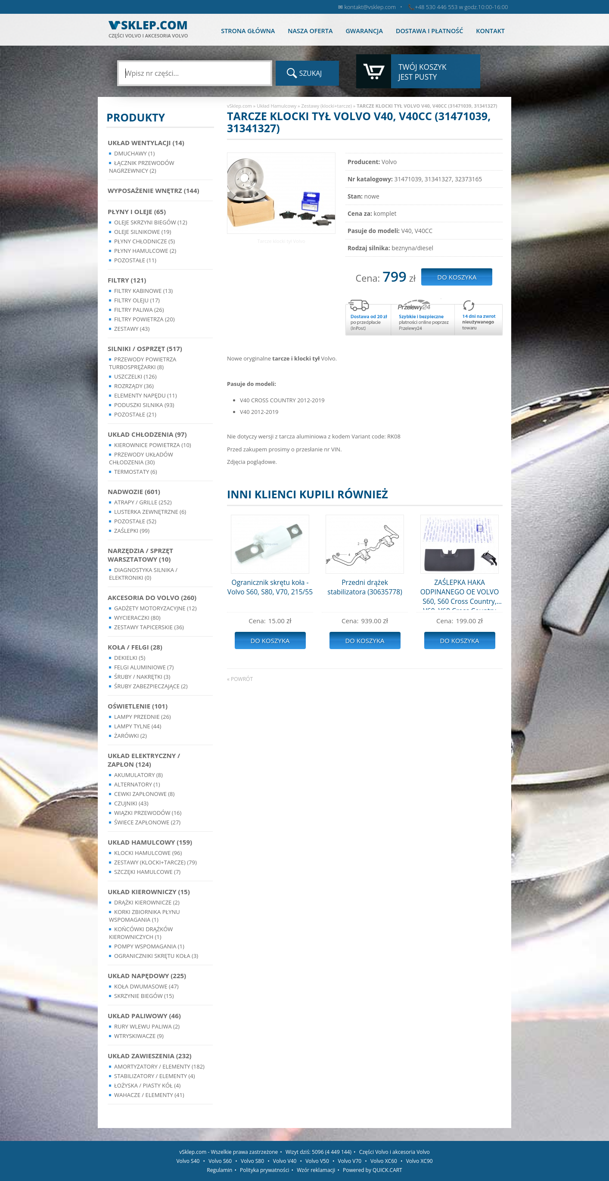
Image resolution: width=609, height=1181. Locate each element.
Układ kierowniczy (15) (149, 891)
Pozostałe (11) (135, 260)
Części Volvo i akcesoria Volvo (394, 1152)
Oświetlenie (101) (138, 706)
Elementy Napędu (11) (145, 395)
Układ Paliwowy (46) (144, 1015)
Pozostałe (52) (135, 521)
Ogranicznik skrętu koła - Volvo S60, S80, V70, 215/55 (270, 587)
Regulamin (219, 1170)
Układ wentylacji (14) (146, 142)
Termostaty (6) (135, 472)
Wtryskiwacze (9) (139, 1036)
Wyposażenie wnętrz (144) (153, 190)
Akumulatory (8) (138, 775)
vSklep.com (239, 106)
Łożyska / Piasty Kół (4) (147, 1085)
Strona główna (248, 31)
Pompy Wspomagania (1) (149, 946)
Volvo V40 (285, 1161)
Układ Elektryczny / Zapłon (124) (144, 759)
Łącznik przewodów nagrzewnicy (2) (141, 166)
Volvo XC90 (419, 1161)
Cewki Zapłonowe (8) (144, 794)
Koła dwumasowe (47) (146, 986)
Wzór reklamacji (316, 1170)
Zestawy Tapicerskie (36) (149, 627)
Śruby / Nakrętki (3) (142, 677)
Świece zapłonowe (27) (147, 822)
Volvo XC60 (383, 1161)
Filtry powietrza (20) (144, 319)
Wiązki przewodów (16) (147, 813)
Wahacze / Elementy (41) (149, 1095)
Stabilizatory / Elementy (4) (154, 1076)
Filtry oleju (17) (137, 300)
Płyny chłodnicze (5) (144, 241)
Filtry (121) (127, 280)
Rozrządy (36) (134, 386)
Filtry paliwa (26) (139, 310)
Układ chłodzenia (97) (147, 434)
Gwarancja (363, 31)
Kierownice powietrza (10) (152, 445)
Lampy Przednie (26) (142, 717)
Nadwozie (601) (134, 491)
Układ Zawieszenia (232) (150, 1055)
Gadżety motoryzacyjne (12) (155, 608)
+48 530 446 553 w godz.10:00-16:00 (461, 7)
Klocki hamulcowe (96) (148, 853)
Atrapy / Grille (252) (142, 502)
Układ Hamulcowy (276, 106)
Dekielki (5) (129, 658)
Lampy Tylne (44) (137, 726)
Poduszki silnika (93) (144, 405)
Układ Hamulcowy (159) (150, 842)
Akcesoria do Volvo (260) (152, 597)
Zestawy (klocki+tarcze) (326, 106)
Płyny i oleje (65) (137, 211)
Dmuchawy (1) (134, 153)
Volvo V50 (317, 1161)
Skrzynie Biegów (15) (144, 996)
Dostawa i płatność (429, 31)
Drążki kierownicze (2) (147, 902)
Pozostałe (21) (135, 414)
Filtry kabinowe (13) (143, 291)
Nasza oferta (310, 31)
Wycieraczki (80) (137, 618)
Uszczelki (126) (135, 376)
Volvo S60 (220, 1161)
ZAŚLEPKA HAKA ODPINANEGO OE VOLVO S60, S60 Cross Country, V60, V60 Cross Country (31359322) (459, 594)
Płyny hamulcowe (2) (145, 251)
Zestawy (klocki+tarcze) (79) (155, 862)
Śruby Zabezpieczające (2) (151, 686)
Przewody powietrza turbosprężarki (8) (142, 363)
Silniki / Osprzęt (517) (145, 348)
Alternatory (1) (137, 784)
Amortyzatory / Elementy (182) (159, 1066)
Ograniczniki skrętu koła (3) (156, 956)
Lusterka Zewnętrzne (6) (150, 512)
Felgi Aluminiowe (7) (144, 667)
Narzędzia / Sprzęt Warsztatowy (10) (140, 554)
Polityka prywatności (264, 1170)
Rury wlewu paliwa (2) (147, 1026)
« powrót (240, 679)
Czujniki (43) (131, 803)
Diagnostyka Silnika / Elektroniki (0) (143, 573)
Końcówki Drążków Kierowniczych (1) (141, 933)
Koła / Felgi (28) (135, 647)
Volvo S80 (252, 1161)
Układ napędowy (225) (147, 975)
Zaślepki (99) (131, 531)
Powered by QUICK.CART (372, 1170)
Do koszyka (269, 640)
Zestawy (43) (131, 329)
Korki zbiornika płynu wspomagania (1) (144, 915)
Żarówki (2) (130, 736)
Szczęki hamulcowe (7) (147, 872)
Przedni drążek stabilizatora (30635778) (364, 587)
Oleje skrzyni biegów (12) (150, 222)
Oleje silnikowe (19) (142, 232)
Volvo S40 (187, 1161)
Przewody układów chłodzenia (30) (141, 458)
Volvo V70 (350, 1161)
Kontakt (490, 31)
